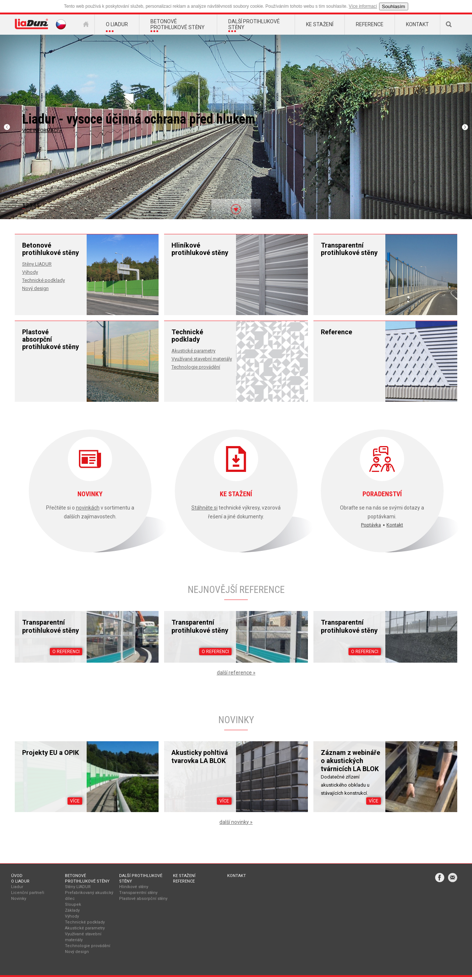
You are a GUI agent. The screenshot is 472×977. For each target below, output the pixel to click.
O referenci (66, 651)
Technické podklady (43, 280)
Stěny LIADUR (37, 264)
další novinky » (236, 822)
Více (75, 801)
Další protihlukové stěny (140, 878)
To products (225, 203)
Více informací (363, 6)
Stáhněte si (204, 508)
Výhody (30, 272)
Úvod (16, 875)
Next (464, 127)
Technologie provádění (195, 367)
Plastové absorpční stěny (143, 898)
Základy (72, 910)
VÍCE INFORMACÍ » (42, 130)
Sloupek (73, 904)
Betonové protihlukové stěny (87, 878)
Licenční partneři (27, 892)
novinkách (88, 508)
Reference (184, 881)
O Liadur (20, 881)
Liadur (17, 886)
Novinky (18, 898)
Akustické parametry (193, 350)
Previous (8, 127)
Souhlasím (393, 6)
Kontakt (394, 525)
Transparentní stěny (138, 892)
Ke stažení (184, 875)
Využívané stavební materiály (201, 359)
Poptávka (371, 525)
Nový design (35, 288)
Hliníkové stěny (133, 886)
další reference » (236, 673)
